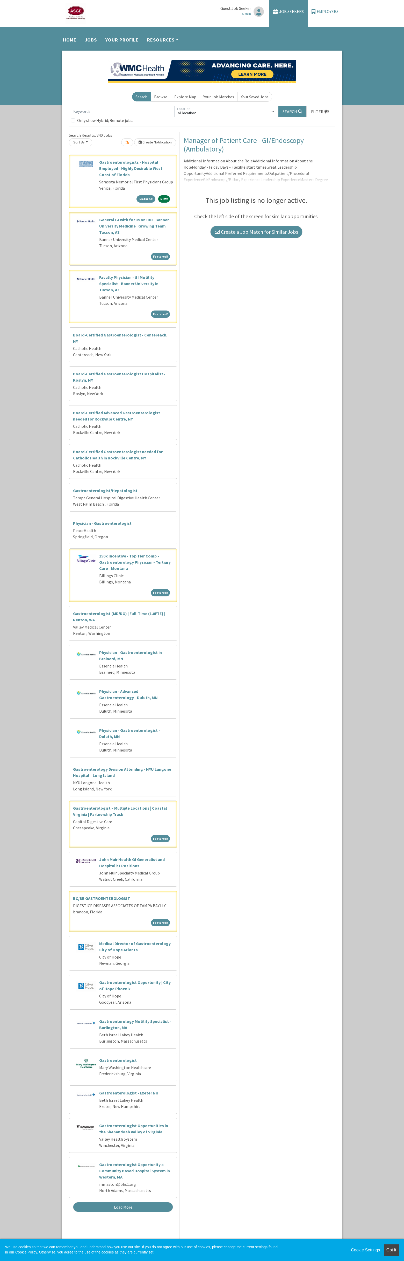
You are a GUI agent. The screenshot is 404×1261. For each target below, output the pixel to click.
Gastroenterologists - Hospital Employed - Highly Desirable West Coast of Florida (130, 168)
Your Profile (122, 40)
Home (69, 40)
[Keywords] (123, 111)
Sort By (79, 142)
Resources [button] (161, 40)
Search (141, 96)
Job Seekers (288, 11)
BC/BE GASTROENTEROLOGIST (101, 898)
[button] (320, 111)
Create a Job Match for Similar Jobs (256, 232)
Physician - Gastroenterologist (102, 523)
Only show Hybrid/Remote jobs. (105, 120)
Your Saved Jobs (255, 96)
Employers (325, 11)
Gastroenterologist (118, 1060)
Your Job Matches (218, 96)
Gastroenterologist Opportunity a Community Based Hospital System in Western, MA (134, 1171)
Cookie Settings (365, 1250)
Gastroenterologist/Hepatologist (105, 490)
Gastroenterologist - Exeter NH (128, 1092)
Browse (160, 96)
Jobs (91, 40)
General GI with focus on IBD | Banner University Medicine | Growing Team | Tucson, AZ (134, 226)
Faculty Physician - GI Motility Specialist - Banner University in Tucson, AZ (128, 283)
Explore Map (185, 96)
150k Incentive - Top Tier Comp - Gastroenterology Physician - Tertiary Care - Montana (135, 562)
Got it (391, 1250)
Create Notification (155, 142)
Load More (123, 1207)
